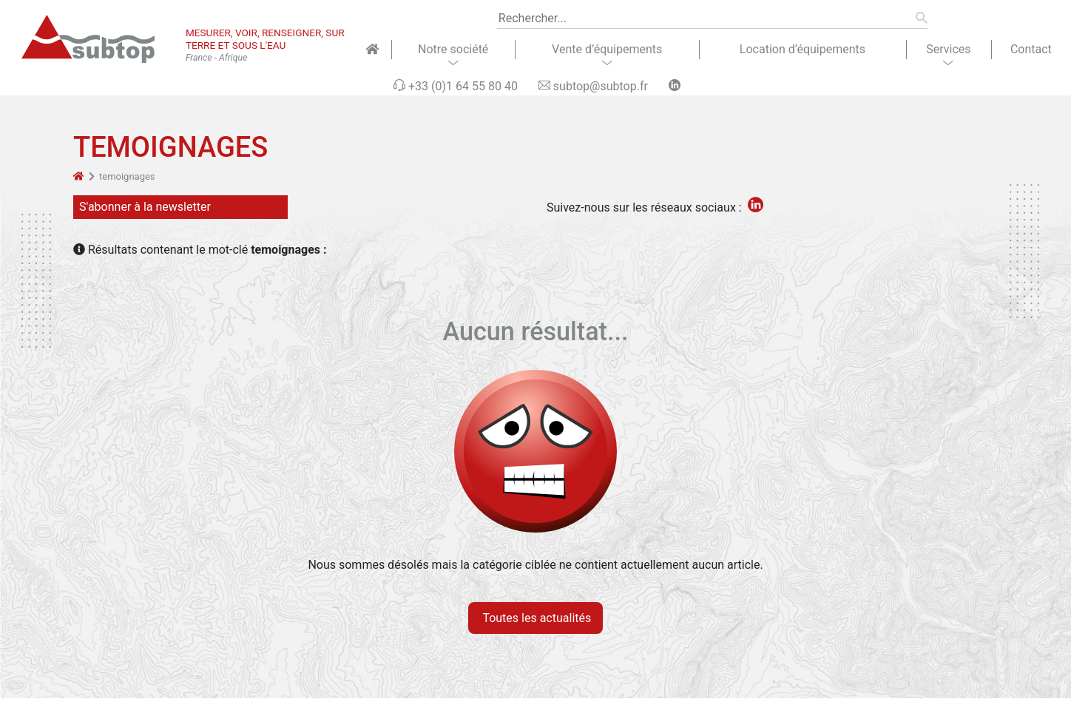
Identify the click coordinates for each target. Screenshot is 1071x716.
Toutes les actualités (536, 618)
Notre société (453, 49)
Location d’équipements (802, 49)
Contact (1031, 49)
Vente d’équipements (607, 49)
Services (948, 49)
